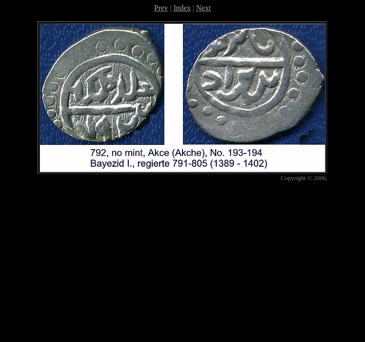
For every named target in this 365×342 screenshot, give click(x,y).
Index (182, 8)
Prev (161, 8)
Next (203, 8)
